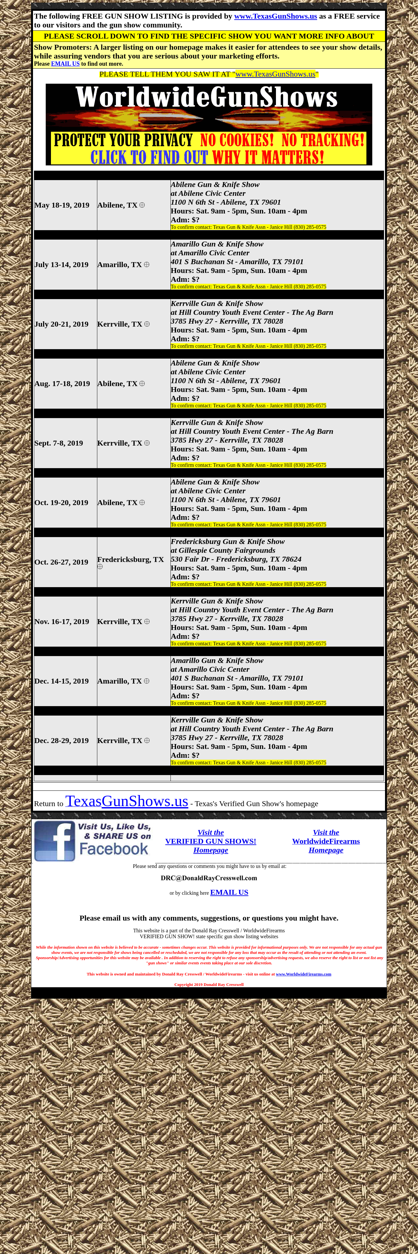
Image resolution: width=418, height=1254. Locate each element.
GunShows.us (145, 800)
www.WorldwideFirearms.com (303, 974)
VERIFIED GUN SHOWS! (210, 841)
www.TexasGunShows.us (275, 16)
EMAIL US (65, 63)
